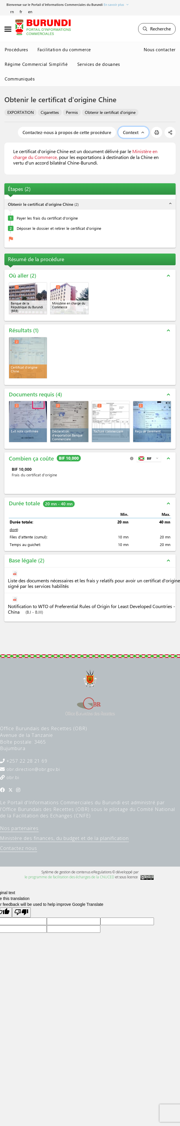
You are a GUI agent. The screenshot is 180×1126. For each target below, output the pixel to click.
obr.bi (12, 777)
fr (21, 11)
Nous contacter (160, 49)
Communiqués (20, 79)
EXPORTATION (20, 112)
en (30, 11)
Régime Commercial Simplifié (36, 64)
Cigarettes (50, 112)
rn (12, 11)
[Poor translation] (21, 912)
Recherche (157, 29)
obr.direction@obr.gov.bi (32, 769)
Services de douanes (98, 64)
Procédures (16, 49)
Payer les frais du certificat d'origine (47, 218)
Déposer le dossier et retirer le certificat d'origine (59, 228)
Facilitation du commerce (64, 49)
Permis (72, 112)
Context (133, 132)
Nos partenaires (19, 828)
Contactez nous (18, 848)
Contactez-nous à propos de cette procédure (67, 132)
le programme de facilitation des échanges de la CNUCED (69, 877)
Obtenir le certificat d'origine (110, 112)
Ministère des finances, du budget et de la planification (64, 838)
